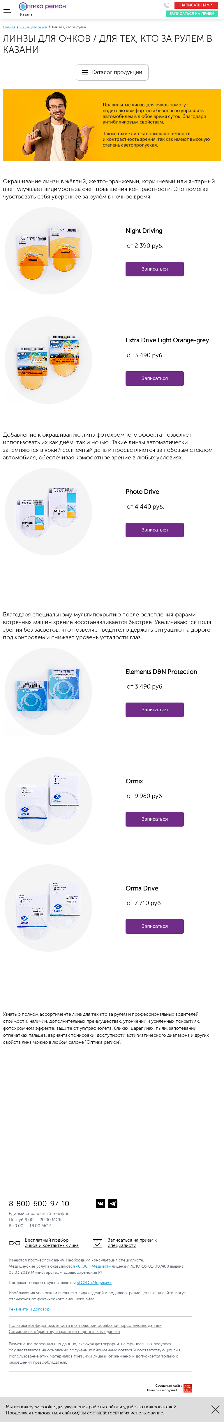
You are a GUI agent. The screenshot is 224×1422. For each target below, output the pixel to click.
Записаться (155, 269)
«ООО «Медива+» (93, 1266)
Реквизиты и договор (29, 1309)
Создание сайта (168, 1385)
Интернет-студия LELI (164, 1390)
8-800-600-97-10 (39, 1204)
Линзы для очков (33, 27)
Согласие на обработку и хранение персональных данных (64, 1331)
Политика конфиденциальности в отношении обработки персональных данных (85, 1325)
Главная (9, 27)
